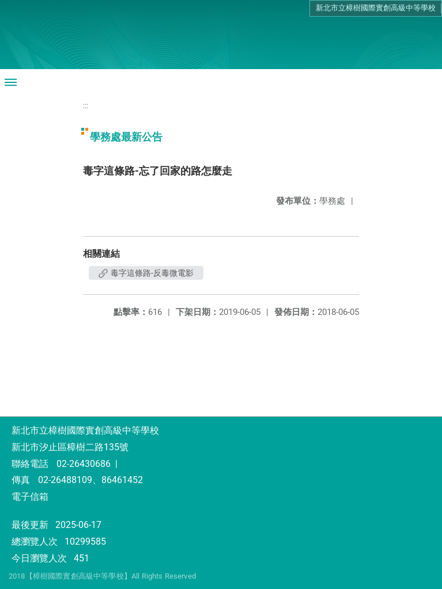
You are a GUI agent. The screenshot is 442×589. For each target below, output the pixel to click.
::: (85, 105)
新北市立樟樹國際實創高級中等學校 (376, 7)
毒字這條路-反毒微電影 (146, 273)
